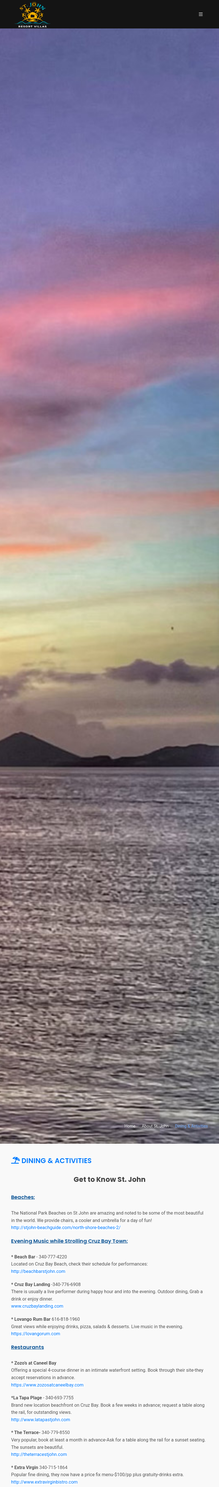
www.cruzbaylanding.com (37, 1306)
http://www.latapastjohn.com (40, 1419)
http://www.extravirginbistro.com (44, 1482)
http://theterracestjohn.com (39, 1454)
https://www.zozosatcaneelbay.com (47, 1385)
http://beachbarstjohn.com (38, 1271)
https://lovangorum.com (35, 1333)
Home (129, 1126)
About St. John (155, 1126)
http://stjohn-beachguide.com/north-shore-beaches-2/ (66, 1227)
